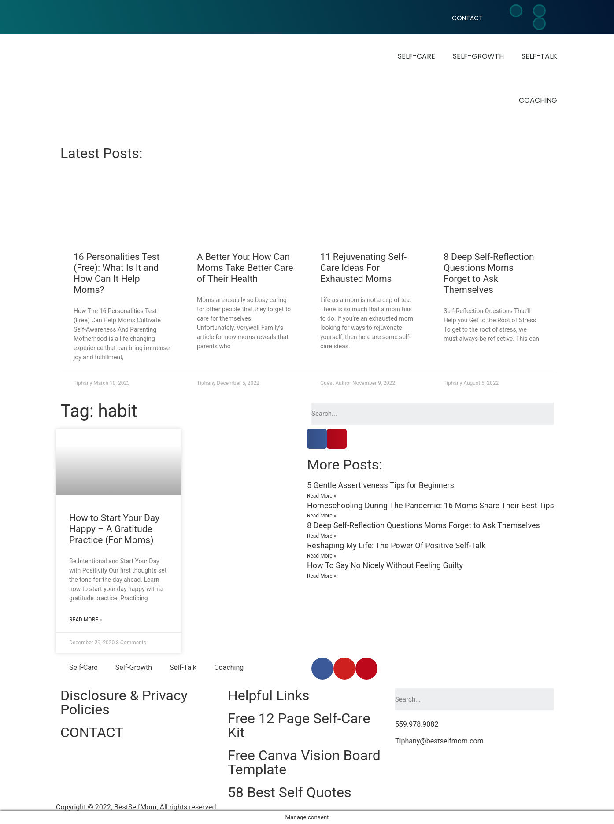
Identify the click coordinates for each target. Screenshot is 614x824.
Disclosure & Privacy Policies (124, 702)
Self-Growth (478, 56)
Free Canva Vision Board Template (304, 762)
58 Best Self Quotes (289, 792)
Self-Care (416, 56)
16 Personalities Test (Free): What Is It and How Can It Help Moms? (116, 273)
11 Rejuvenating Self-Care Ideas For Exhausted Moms (363, 267)
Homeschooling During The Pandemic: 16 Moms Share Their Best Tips (430, 505)
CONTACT (467, 18)
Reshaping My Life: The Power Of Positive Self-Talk (396, 545)
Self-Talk (539, 56)
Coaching (538, 100)
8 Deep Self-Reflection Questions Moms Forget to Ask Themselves (489, 273)
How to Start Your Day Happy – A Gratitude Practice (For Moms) (114, 529)
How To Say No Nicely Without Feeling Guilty (385, 565)
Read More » (85, 620)
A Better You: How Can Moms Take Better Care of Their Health (245, 267)
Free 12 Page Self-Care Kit (299, 725)
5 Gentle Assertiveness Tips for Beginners (380, 485)
